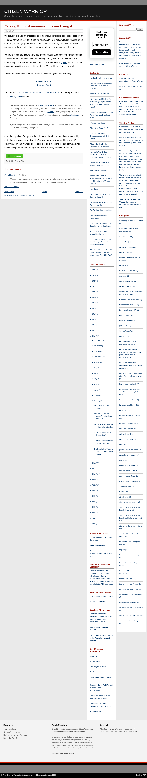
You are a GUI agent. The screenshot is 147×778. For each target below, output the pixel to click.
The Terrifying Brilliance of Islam (101, 78)
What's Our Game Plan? (99, 128)
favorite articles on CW (128, 310)
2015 (94, 325)
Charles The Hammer (127, 271)
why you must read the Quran (130, 621)
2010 (94, 474)
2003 (94, 512)
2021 (94, 292)
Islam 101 (93, 656)
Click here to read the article (63, 753)
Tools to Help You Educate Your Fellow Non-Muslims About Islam (101, 115)
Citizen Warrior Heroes (11, 732)
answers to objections (127, 247)
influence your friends (127, 405)
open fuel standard (126, 439)
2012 (94, 463)
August (97, 362)
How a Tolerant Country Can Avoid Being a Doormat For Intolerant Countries (100, 241)
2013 (94, 336)
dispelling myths (125, 286)
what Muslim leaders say (128, 602)
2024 (94, 275)
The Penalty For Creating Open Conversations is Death (103, 451)
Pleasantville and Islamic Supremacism (69, 732)
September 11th (125, 486)
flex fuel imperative (126, 320)
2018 (94, 308)
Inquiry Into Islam (9, 729)
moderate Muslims (126, 429)
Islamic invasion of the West (129, 415)
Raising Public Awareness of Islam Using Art (39, 26)
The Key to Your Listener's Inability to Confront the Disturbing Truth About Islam (100, 154)
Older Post (79, 192)
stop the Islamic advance (128, 502)
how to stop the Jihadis (128, 384)
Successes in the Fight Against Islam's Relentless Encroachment (101, 687)
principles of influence (127, 455)
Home (44, 192)
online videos (124, 434)
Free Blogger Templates (12, 775)
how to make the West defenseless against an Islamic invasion (130, 365)
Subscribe (101, 52)
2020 (94, 297)
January (97, 401)
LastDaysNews (16, 96)
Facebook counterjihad (128, 305)
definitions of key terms (128, 281)
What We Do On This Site (99, 94)
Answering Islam (96, 711)
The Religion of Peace (98, 667)
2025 (94, 270)
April (96, 384)
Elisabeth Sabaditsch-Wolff (129, 300)
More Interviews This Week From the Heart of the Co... (103, 416)
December (98, 340)
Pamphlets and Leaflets (98, 170)
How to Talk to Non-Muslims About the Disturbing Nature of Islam (130, 392)
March (96, 390)
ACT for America (125, 237)
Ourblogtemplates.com (42, 775)
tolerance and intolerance (129, 589)
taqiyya (123, 170)
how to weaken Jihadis (128, 400)
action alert (123, 242)
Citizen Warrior (25, 11)
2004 (94, 507)
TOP (144, 775)
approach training (126, 252)
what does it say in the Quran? (130, 594)
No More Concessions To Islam (15, 735)
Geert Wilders (124, 331)
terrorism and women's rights (130, 555)
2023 (94, 281)
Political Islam (95, 661)
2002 (94, 518)
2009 (94, 479)
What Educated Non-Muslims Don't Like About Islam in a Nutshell (101, 85)
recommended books (127, 471)
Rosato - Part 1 (43, 81)
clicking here (124, 47)
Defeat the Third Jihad (11, 738)
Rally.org (134, 44)
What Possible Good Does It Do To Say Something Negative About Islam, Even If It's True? (101, 252)
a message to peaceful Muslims (131, 221)
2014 (94, 330)
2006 (94, 496)
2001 (94, 524)
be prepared (124, 265)
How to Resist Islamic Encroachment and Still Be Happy (100, 136)
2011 (94, 468)
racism (122, 460)
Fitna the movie (125, 315)
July (95, 368)
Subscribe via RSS (97, 64)
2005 (94, 502)
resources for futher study (129, 481)
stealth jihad (124, 497)
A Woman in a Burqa (97, 123)
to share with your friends (129, 584)
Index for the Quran (97, 545)
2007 (94, 490)
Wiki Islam (93, 672)
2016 (94, 319)
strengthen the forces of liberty (130, 526)
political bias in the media (129, 450)
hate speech (124, 336)
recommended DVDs (127, 476)
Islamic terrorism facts (127, 423)
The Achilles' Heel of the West (101, 210)
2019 (94, 303)
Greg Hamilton (10, 175)
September (98, 357)
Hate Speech (95, 189)
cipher (64, 62)
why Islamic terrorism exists (129, 615)
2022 (94, 286)
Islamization (74, 115)
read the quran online (127, 465)
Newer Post (9, 192)
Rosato (51, 111)
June (96, 373)
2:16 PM (22, 175)
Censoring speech (46, 105)
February (97, 395)
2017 (94, 314)
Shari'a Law (124, 492)
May (96, 379)
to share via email (126, 579)
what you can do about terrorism (131, 607)
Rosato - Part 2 (44, 85)
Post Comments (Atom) (24, 195)
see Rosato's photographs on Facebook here (38, 92)
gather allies (124, 326)
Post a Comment (11, 186)
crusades (123, 276)
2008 (94, 485)
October (97, 351)
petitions (122, 444)
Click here (101, 601)
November (98, 346)
